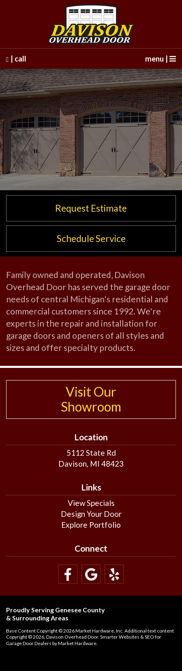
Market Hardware (77, 643)
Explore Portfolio (91, 524)
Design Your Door (91, 513)
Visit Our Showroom (91, 399)
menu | (160, 58)
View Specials (91, 502)
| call (16, 58)
